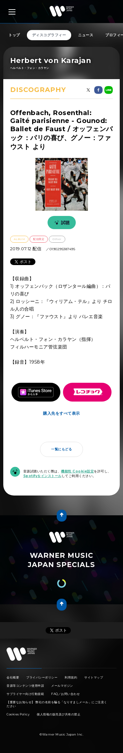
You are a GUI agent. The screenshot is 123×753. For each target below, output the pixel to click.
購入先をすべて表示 (61, 413)
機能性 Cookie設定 (77, 471)
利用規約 (71, 677)
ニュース (85, 35)
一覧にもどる (61, 449)
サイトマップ (93, 677)
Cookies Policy (18, 714)
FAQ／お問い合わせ (65, 694)
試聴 (61, 222)
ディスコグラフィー (49, 35)
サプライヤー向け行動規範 (25, 694)
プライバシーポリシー (41, 677)
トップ (14, 35)
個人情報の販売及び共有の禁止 (58, 714)
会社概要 (13, 677)
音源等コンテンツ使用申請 (25, 685)
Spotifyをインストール (42, 476)
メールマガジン (62, 685)
